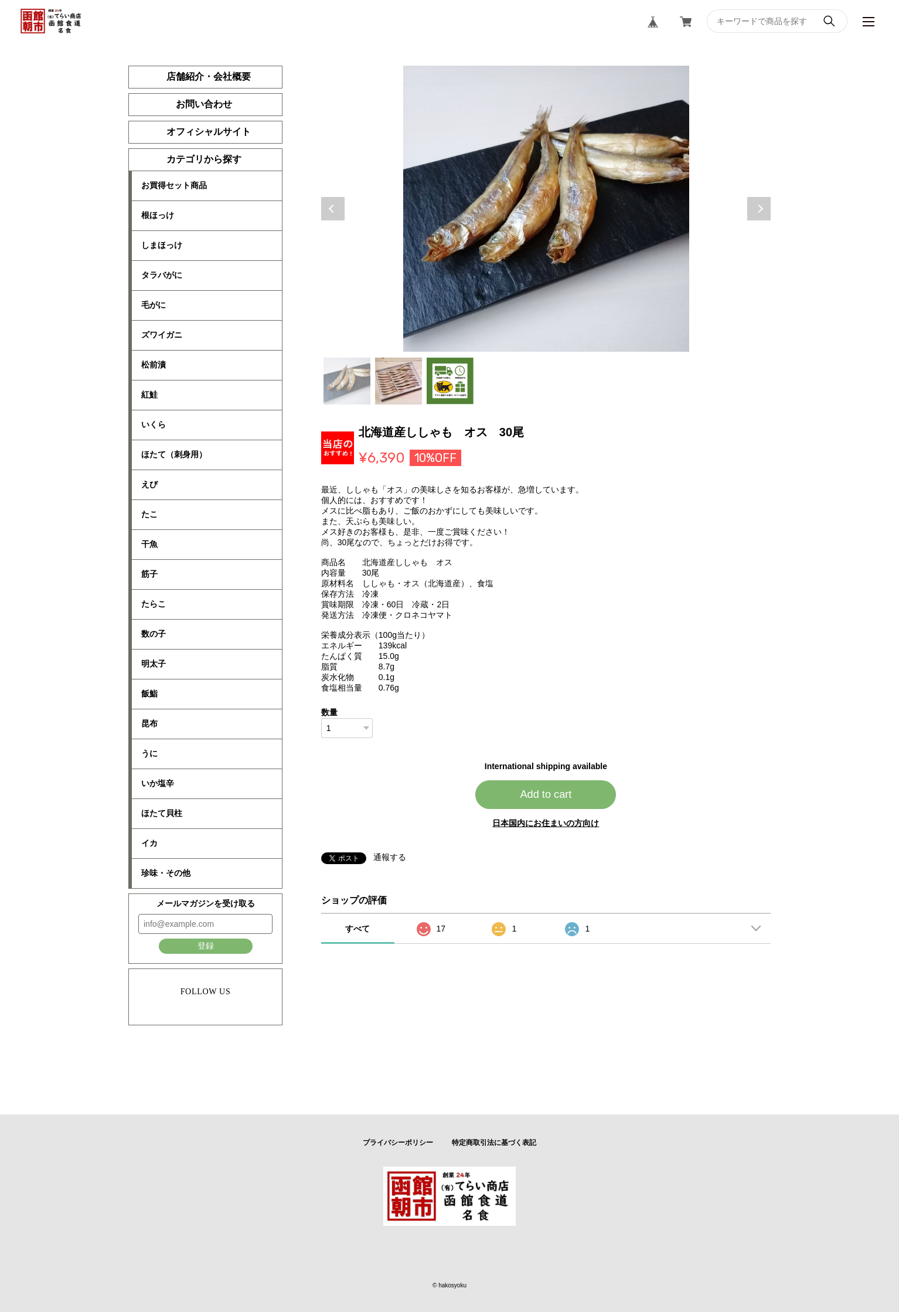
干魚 (149, 544)
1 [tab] (346, 381)
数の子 (153, 633)
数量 (329, 712)
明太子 (153, 663)
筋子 (149, 574)
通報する (389, 857)
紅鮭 (149, 394)
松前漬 (153, 364)
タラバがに (161, 275)
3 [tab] (450, 381)
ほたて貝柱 (161, 813)
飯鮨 (149, 693)
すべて (357, 928)
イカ (149, 843)
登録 (205, 945)
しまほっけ (161, 245)
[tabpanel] (546, 209)
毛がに (153, 305)
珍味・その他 (165, 873)
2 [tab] (398, 381)
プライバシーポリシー (398, 1142)
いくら (153, 424)
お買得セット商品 (174, 185)
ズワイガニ (161, 334)
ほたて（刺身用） (174, 454)
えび (149, 484)
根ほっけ (157, 215)
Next (759, 208)
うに (149, 753)
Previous (333, 208)
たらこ (153, 604)
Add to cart (545, 794)
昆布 (149, 723)
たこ (149, 514)
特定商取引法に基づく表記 (494, 1142)
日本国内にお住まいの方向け (545, 823)
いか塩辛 (157, 783)
